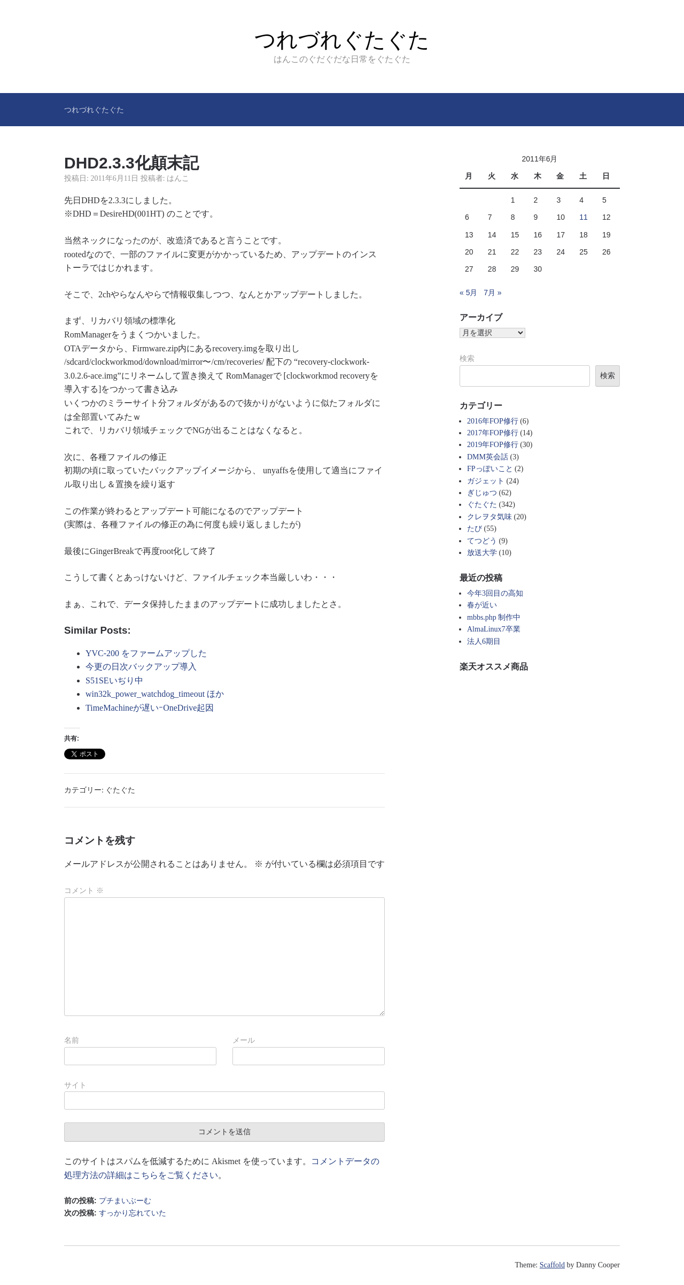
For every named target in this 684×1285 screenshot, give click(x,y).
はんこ (178, 178)
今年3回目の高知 (495, 593)
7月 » (492, 292)
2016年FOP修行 (492, 421)
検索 (467, 358)
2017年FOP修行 (492, 433)
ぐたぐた (120, 790)
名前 (71, 1040)
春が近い (482, 605)
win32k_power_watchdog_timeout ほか (155, 693)
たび (474, 529)
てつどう (482, 541)
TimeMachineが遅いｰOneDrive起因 (150, 707)
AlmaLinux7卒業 (493, 629)
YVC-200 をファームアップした (146, 653)
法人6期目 (484, 641)
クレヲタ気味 (489, 517)
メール (243, 1040)
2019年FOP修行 (492, 445)
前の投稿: (107, 1200)
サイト (75, 1085)
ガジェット (485, 481)
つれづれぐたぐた (342, 39)
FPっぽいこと (490, 469)
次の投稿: (115, 1213)
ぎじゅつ (482, 493)
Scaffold (552, 1265)
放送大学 (482, 553)
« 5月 (468, 292)
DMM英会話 (487, 457)
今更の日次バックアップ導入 (141, 666)
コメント (84, 890)
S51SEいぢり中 (114, 680)
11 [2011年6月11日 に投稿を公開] (583, 217)
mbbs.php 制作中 (493, 617)
